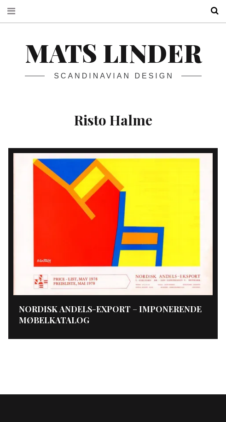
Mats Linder (113, 52)
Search (211, 11)
